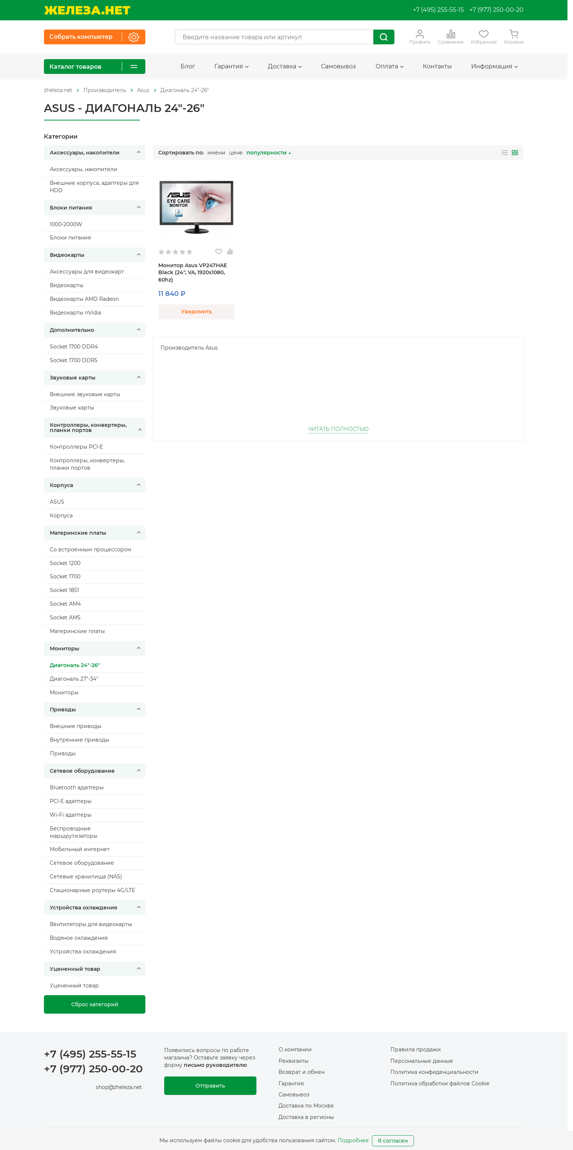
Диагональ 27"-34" (74, 679)
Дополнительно (96, 330)
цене (236, 152)
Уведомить (196, 311)
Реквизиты (293, 1061)
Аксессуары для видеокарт (87, 271)
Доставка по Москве (306, 1105)
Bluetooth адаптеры (77, 787)
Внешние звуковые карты (85, 394)
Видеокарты (96, 255)
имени (216, 152)
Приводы (96, 709)
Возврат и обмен (302, 1072)
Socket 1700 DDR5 (73, 360)
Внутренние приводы (79, 739)
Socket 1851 (64, 590)
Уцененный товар (96, 969)
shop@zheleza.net (119, 1087)
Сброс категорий (94, 1004)
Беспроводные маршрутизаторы (73, 832)
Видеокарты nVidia (75, 312)
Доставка (285, 66)
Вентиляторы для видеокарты (91, 924)
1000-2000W (66, 224)
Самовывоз (338, 66)
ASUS (57, 502)
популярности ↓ (268, 152)
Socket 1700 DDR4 (74, 346)
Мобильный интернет (80, 849)
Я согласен (393, 1140)
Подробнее (353, 1140)
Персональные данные (421, 1061)
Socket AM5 (65, 617)
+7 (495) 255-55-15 (438, 9)
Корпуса (96, 485)
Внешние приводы (75, 726)
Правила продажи (415, 1049)
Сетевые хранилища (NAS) (86, 876)
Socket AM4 (65, 603)
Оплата (390, 66)
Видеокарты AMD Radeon (84, 299)
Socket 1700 (65, 576)
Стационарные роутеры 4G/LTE (92, 890)
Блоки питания (96, 207)
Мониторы (96, 648)
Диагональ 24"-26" (184, 90)
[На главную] (87, 10)
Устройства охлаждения (96, 907)
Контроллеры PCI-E (76, 446)
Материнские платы (96, 533)
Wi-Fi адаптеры (71, 815)
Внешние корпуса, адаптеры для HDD (94, 187)
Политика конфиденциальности (434, 1072)
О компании (295, 1049)
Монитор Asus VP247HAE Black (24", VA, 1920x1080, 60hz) (192, 272)
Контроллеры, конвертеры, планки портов (96, 427)
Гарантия (231, 66)
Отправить (210, 1085)
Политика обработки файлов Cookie (439, 1083)
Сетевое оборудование (96, 771)
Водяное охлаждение (79, 938)
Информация (494, 66)
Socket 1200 (65, 563)
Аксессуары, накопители (96, 152)
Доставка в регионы (306, 1117)
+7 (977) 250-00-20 (496, 9)
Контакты (437, 66)
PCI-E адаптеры (71, 801)
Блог (187, 66)
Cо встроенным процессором (90, 549)
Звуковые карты (96, 377)
